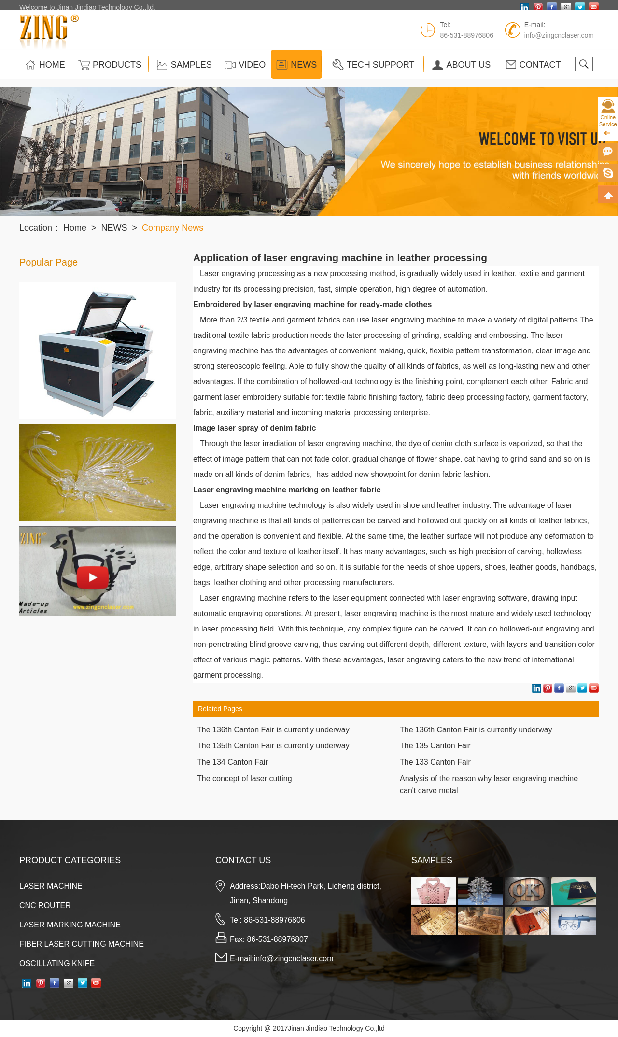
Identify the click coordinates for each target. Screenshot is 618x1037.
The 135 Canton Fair (435, 746)
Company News (172, 228)
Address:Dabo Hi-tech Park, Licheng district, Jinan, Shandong (305, 893)
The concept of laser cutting (244, 778)
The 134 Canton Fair (232, 762)
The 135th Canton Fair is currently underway (273, 746)
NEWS (114, 228)
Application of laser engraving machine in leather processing (340, 257)
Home (74, 228)
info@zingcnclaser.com (559, 40)
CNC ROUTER (45, 905)
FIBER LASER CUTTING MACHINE (81, 944)
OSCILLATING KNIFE (57, 963)
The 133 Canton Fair (435, 762)
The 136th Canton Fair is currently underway (273, 730)
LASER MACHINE (51, 886)
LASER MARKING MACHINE (70, 925)
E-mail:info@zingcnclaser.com (282, 958)
